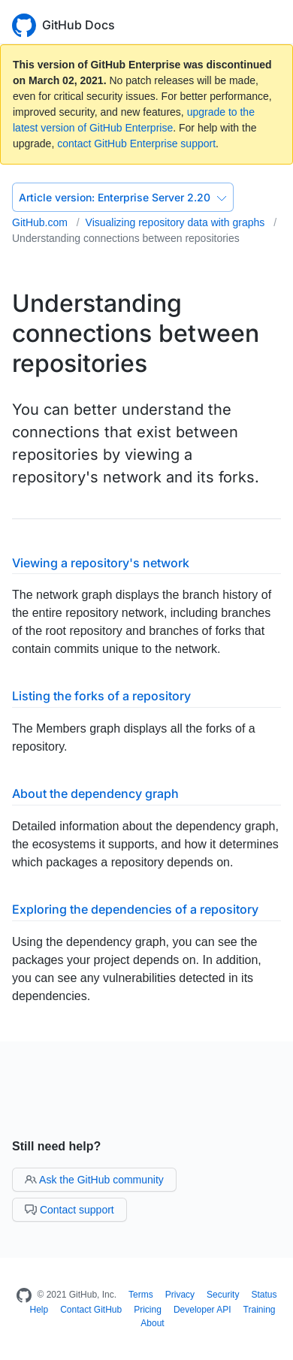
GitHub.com (41, 222)
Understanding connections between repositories (126, 238)
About (152, 1323)
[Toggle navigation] (274, 23)
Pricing (148, 1309)
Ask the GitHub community (94, 1180)
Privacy (180, 1294)
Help (38, 1309)
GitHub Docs (78, 24)
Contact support (69, 1210)
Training (259, 1309)
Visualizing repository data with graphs (177, 222)
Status (263, 1294)
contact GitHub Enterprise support (136, 144)
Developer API (202, 1309)
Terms (140, 1294)
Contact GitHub (91, 1309)
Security (223, 1294)
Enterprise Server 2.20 (123, 197)
